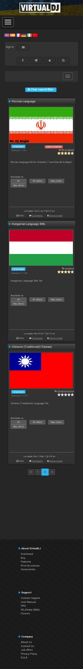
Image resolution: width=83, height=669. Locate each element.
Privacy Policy (29, 653)
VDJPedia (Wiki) (30, 609)
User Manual (28, 602)
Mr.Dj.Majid (68, 150)
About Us (26, 642)
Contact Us (27, 646)
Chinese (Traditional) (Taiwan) (32, 346)
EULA (24, 657)
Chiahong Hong (65, 391)
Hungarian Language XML (28, 224)
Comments (37, 215)
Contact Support (30, 598)
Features (26, 561)
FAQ (23, 605)
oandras (69, 268)
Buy (23, 557)
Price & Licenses (30, 565)
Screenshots (28, 569)
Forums (25, 613)
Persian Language (24, 101)
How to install (56, 215)
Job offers (27, 649)
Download (27, 553)
